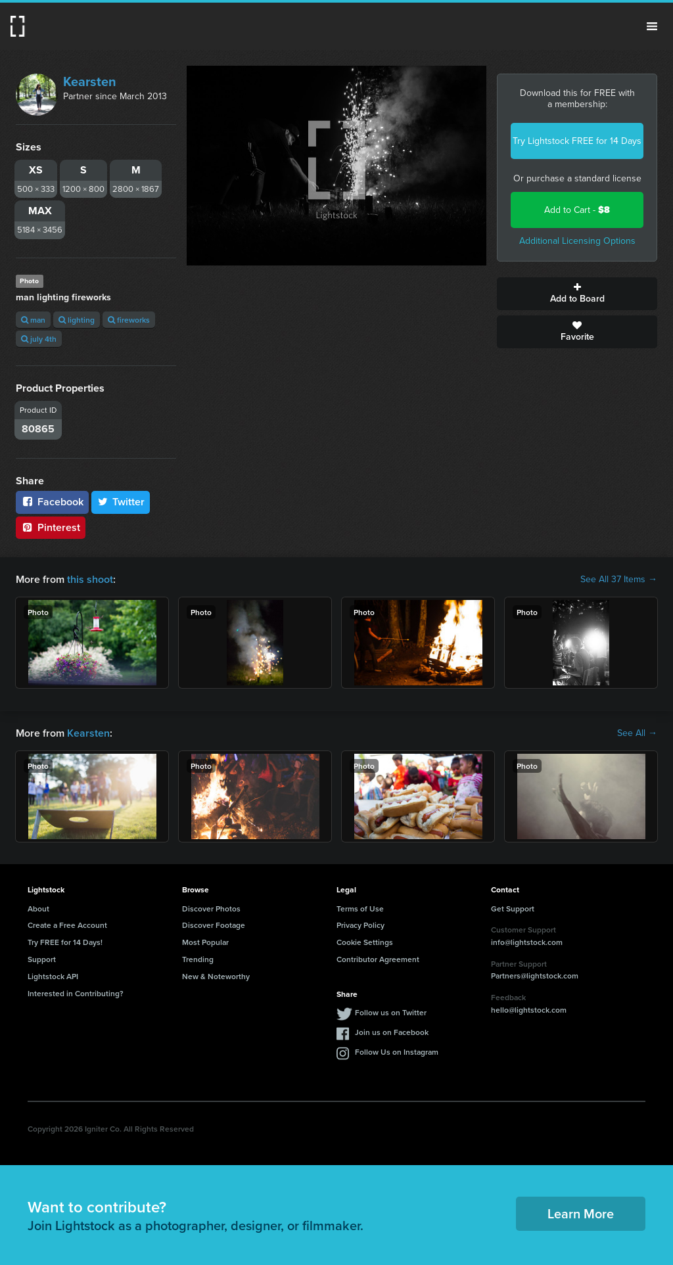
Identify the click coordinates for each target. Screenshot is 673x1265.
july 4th (39, 338)
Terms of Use (360, 908)
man (33, 319)
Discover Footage (213, 925)
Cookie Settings (364, 942)
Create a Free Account (67, 925)
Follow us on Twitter (391, 1012)
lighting (76, 319)
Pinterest (50, 527)
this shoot (90, 579)
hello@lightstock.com (529, 1009)
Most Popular (205, 942)
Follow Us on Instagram (396, 1051)
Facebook (52, 501)
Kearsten (89, 81)
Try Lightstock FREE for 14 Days (577, 141)
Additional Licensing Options (577, 241)
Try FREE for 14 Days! (65, 942)
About (38, 908)
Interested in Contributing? (76, 993)
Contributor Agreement (377, 959)
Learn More (580, 1213)
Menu (651, 26)
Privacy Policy (360, 925)
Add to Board (577, 294)
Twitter (121, 501)
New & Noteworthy (216, 976)
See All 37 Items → (618, 579)
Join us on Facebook (392, 1032)
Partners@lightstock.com (534, 975)
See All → (637, 733)
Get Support (512, 908)
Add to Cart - (577, 210)
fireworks (129, 319)
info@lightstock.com (527, 942)
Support (42, 959)
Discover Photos (211, 908)
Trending (198, 959)
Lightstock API (53, 976)
